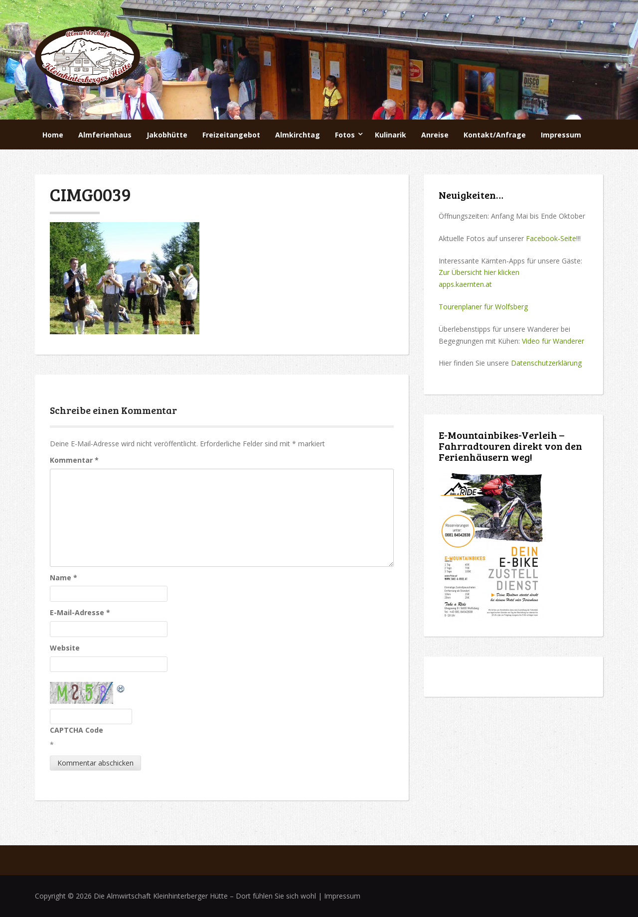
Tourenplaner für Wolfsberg (483, 306)
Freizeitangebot (231, 134)
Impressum (561, 134)
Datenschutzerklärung (546, 363)
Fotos (345, 134)
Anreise (435, 134)
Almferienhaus (105, 134)
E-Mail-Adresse (80, 612)
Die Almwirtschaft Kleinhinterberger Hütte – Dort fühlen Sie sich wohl (205, 896)
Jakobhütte (167, 134)
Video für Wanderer (553, 341)
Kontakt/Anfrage (495, 134)
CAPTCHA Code (76, 730)
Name (63, 577)
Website (65, 648)
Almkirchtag (297, 134)
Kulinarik (390, 134)
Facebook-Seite (551, 238)
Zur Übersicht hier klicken (479, 272)
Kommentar (74, 460)
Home (52, 134)
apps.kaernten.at (465, 284)
